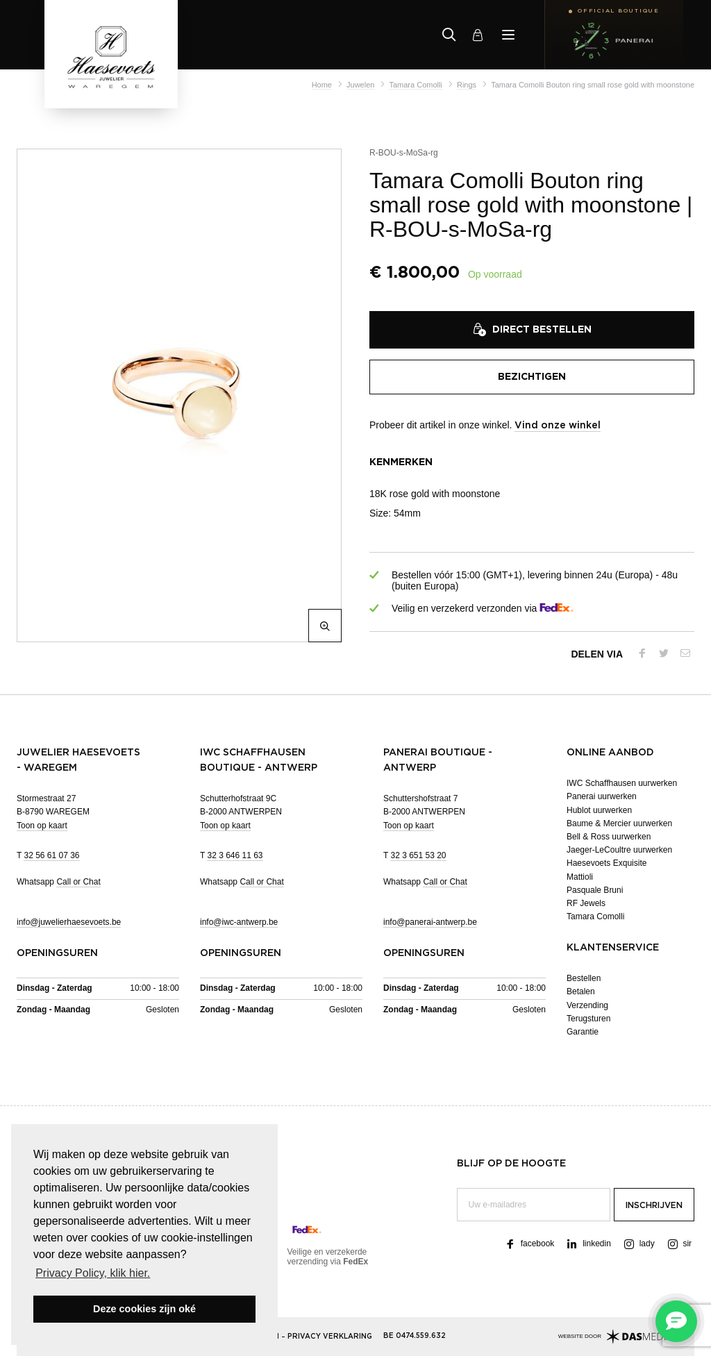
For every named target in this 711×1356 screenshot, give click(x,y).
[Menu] (508, 34)
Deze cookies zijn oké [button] (144, 1308)
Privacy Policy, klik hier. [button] (92, 1273)
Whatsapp (59, 882)
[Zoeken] (449, 35)
